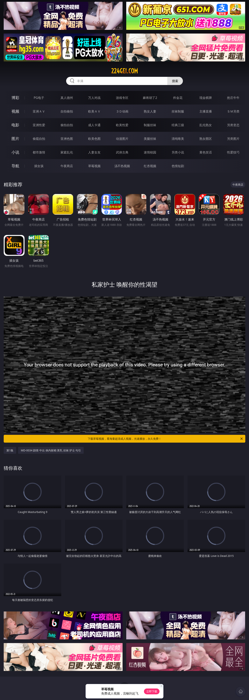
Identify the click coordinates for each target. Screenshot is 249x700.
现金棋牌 (205, 98)
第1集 (9, 450)
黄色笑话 (205, 152)
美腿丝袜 (150, 138)
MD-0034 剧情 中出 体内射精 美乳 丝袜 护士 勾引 (51, 450)
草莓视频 (94, 166)
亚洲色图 (66, 138)
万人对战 (94, 98)
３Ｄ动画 (122, 111)
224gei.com (124, 71)
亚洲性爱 (39, 125)
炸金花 (177, 98)
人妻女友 (94, 152)
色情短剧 (178, 166)
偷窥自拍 (39, 138)
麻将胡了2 (150, 98)
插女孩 (39, 166)
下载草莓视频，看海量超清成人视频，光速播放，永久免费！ (165, 438)
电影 (15, 125)
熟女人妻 (150, 111)
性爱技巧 (233, 152)
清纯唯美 (178, 138)
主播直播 (205, 111)
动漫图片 (122, 138)
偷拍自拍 (66, 125)
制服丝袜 (150, 125)
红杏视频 (150, 166)
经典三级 (178, 125)
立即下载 (151, 691)
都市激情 (39, 152)
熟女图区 (205, 138)
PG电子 (39, 98)
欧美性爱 (122, 125)
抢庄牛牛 (233, 98)
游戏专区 (122, 98)
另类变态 (233, 125)
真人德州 (66, 98)
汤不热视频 (122, 166)
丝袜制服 (178, 111)
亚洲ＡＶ (39, 111)
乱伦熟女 (205, 125)
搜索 (175, 81)
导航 (15, 165)
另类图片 (233, 138)
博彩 (15, 97)
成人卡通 (94, 125)
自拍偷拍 (66, 111)
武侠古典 (122, 152)
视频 (15, 111)
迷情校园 (150, 152)
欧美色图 (94, 138)
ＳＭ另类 (233, 111)
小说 (15, 152)
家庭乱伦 (66, 152)
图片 (15, 138)
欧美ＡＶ (94, 111)
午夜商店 (66, 166)
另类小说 (178, 152)
